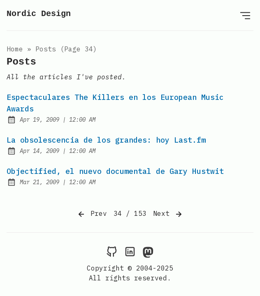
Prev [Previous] (92, 214)
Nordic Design (39, 13)
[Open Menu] (245, 15)
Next (168, 214)
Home (15, 49)
